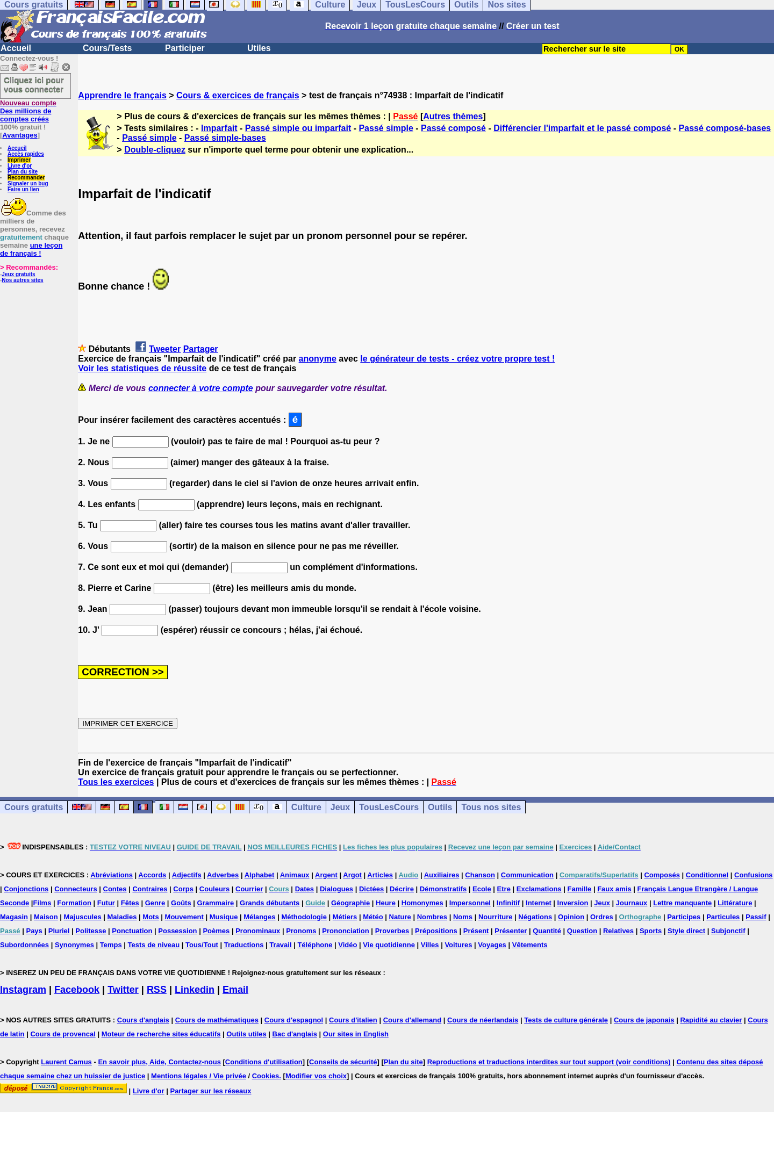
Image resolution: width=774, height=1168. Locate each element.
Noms (462, 917)
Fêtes (130, 903)
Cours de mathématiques (217, 1020)
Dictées (371, 889)
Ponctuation (132, 931)
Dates (304, 889)
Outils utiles (246, 1034)
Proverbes (392, 931)
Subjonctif (728, 931)
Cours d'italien (353, 1020)
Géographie (350, 903)
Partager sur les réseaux (210, 1091)
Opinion (571, 917)
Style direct (686, 931)
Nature (400, 917)
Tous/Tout (201, 945)
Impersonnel (470, 903)
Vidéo (347, 945)
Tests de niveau (154, 945)
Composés (661, 875)
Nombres (432, 917)
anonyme (317, 358)
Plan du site (23, 172)
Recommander (26, 178)
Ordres (601, 917)
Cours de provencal (62, 1034)
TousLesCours (389, 807)
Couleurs (214, 889)
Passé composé (453, 128)
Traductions (244, 945)
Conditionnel (707, 875)
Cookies (266, 1076)
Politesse (90, 931)
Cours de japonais (644, 1020)
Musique (224, 917)
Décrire (402, 889)
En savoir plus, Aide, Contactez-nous (159, 1062)
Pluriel (59, 931)
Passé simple (386, 128)
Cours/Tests (107, 48)
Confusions (753, 875)
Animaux (295, 875)
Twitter (123, 989)
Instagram (23, 989)
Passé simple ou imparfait (298, 128)
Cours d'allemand (412, 1020)
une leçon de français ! (31, 249)
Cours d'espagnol (293, 1020)
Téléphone (314, 945)
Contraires (149, 889)
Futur (106, 903)
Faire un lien (23, 189)
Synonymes (74, 945)
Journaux (632, 903)
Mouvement (184, 917)
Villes (430, 945)
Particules (723, 917)
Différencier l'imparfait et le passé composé (582, 128)
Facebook (76, 989)
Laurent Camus (66, 1062)
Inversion (573, 903)
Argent (326, 875)
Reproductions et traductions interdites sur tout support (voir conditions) (549, 1062)
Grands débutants (269, 903)
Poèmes (216, 931)
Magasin (14, 917)
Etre (504, 889)
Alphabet (260, 875)
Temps (111, 945)
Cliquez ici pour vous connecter (34, 84)
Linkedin (194, 989)
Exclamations (539, 889)
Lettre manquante (682, 903)
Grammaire (215, 903)
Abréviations (111, 875)
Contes (115, 889)
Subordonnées (24, 945)
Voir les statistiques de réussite (142, 368)
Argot (352, 875)
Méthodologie (304, 917)
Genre (155, 903)
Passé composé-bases (725, 128)
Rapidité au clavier (711, 1020)
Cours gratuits (33, 807)
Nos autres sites (22, 280)
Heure (386, 903)
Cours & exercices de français (237, 95)
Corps (183, 889)
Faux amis (614, 889)
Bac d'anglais (295, 1034)
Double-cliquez (154, 149)
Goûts (181, 903)
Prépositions (436, 931)
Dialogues (336, 889)
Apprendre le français (122, 95)
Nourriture (495, 917)
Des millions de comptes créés (28, 111)
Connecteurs (75, 889)
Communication (527, 875)
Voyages (492, 945)
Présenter (510, 931)
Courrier (249, 889)
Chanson (480, 875)
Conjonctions (26, 889)
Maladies (122, 917)
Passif (756, 917)
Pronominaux (257, 931)
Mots (150, 917)
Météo (373, 917)
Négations (535, 917)
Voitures (458, 945)
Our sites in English (356, 1034)
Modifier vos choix (316, 1076)
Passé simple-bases (225, 137)
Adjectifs (187, 875)
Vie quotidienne (389, 945)
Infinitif (508, 903)
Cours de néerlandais (482, 1020)
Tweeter (165, 349)
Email (235, 989)
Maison (46, 917)
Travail (280, 945)
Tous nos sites (491, 807)
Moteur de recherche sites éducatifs (161, 1034)
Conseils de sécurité (343, 1062)
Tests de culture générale (566, 1020)
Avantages (19, 135)
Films (42, 903)
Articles (380, 875)
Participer (185, 48)
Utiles (259, 48)
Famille (579, 889)
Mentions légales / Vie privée (198, 1076)
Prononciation (345, 931)
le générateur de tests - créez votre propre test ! (457, 358)
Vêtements (530, 945)
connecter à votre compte (200, 388)
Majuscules (83, 917)
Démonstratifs (443, 889)
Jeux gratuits (18, 274)
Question (582, 931)
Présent (476, 931)
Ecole (481, 889)
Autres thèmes (453, 116)
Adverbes (223, 875)
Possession (177, 931)
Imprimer (19, 160)
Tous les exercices (116, 782)
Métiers (345, 917)
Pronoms (301, 931)
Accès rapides (26, 154)
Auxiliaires (442, 875)
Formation (74, 903)
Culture (306, 807)
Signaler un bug (28, 183)
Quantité (547, 931)
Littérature (735, 903)
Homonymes (422, 903)
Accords (152, 875)
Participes (683, 917)
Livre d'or (20, 166)
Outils (440, 807)
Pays (34, 931)
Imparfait (219, 128)
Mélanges (259, 917)
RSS (157, 989)
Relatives (618, 931)
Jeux (340, 807)
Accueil (16, 48)
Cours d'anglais (143, 1020)
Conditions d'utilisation (264, 1062)
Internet (538, 903)
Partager (200, 349)
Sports (651, 931)
